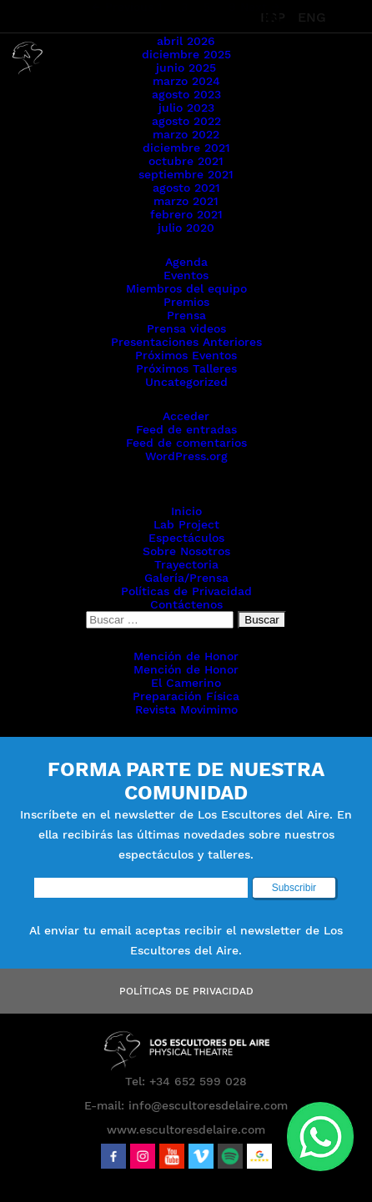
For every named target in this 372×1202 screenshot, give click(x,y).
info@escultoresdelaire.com (208, 1105)
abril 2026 (186, 41)
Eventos (186, 275)
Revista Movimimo (186, 709)
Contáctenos (186, 604)
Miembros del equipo (186, 288)
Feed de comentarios (186, 442)
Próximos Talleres (186, 368)
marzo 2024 (186, 81)
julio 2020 (186, 227)
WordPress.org (186, 456)
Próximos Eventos (186, 355)
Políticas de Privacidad (186, 591)
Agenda (186, 261)
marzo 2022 (186, 134)
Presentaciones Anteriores (186, 341)
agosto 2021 (186, 187)
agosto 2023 (186, 94)
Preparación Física (186, 696)
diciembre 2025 (186, 54)
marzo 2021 (186, 201)
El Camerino (186, 682)
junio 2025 (186, 67)
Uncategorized (186, 381)
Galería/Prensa (186, 577)
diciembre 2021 (186, 147)
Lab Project (186, 524)
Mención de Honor (186, 656)
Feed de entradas (186, 429)
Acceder (186, 416)
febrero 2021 (186, 214)
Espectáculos (186, 537)
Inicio (186, 511)
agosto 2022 (186, 121)
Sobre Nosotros (186, 551)
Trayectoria (186, 564)
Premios (186, 301)
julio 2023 (186, 107)
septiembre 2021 (186, 174)
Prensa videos (186, 328)
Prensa (186, 315)
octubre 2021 (186, 161)
